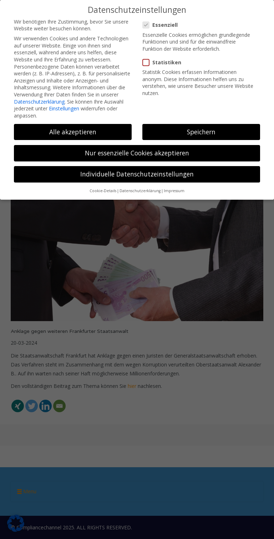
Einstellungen (64, 107)
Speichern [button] (201, 131)
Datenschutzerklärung (39, 100)
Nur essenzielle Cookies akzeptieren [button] (137, 152)
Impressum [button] (174, 190)
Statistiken (164, 61)
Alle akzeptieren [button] (72, 131)
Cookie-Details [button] (103, 190)
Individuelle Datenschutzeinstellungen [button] (137, 173)
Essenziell (162, 24)
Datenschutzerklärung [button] (140, 190)
